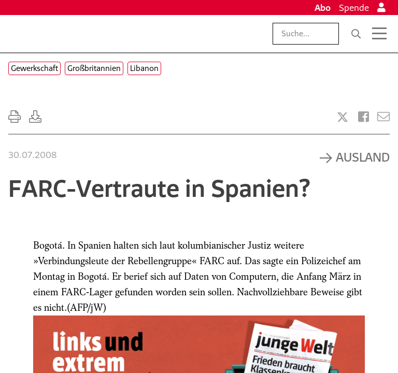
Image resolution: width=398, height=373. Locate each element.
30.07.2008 (32, 155)
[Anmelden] (381, 7)
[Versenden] (383, 116)
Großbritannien (94, 68)
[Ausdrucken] (14, 116)
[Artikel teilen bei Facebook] (363, 116)
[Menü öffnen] (379, 33)
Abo (323, 7)
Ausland (363, 157)
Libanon (144, 68)
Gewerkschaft (34, 68)
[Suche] (356, 33)
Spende (354, 7)
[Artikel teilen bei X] (342, 117)
